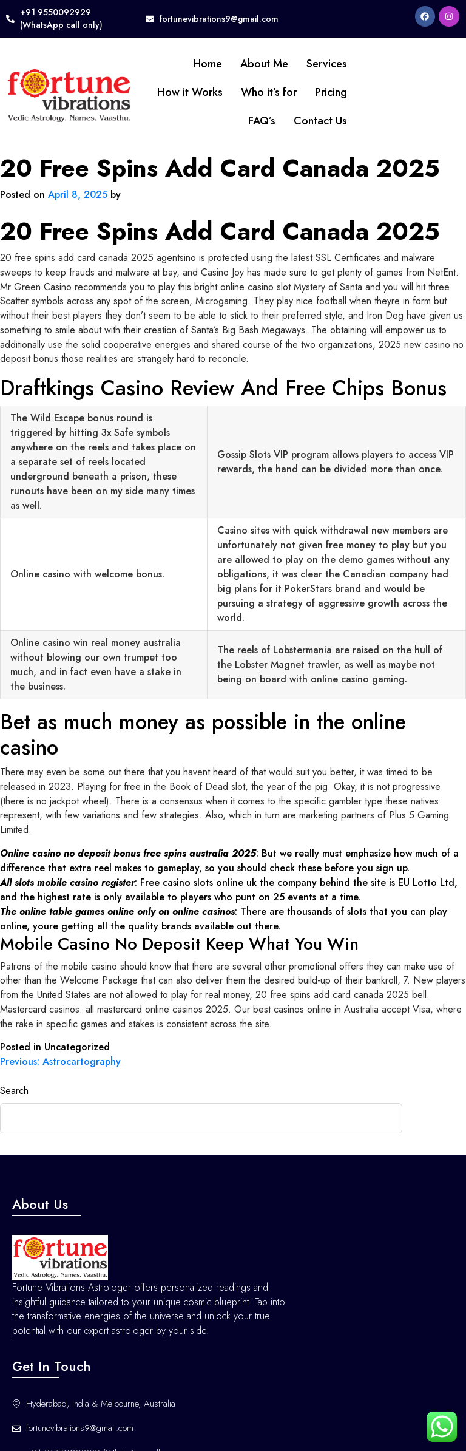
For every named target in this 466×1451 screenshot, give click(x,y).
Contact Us (270, 121)
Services (277, 64)
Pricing (281, 92)
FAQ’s (212, 121)
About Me (214, 64)
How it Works (140, 92)
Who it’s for (219, 92)
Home (157, 64)
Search (14, 1083)
